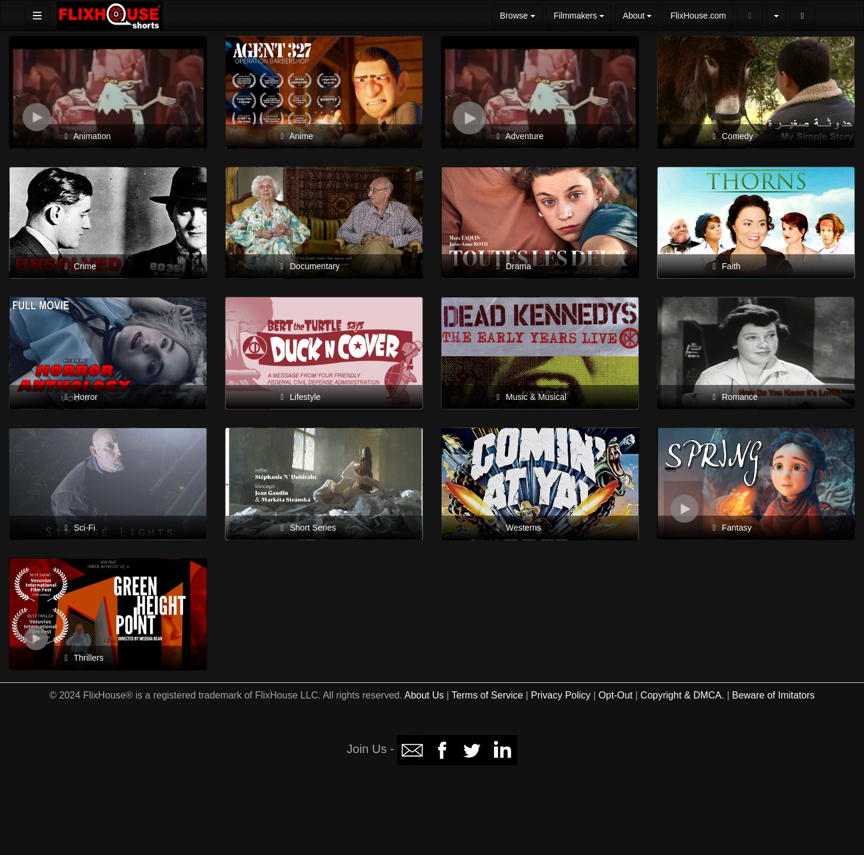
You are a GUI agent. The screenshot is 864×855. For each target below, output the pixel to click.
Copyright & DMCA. (682, 695)
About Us (424, 695)
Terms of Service (487, 695)
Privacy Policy (561, 695)
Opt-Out (615, 695)
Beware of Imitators (773, 695)
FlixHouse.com (698, 15)
